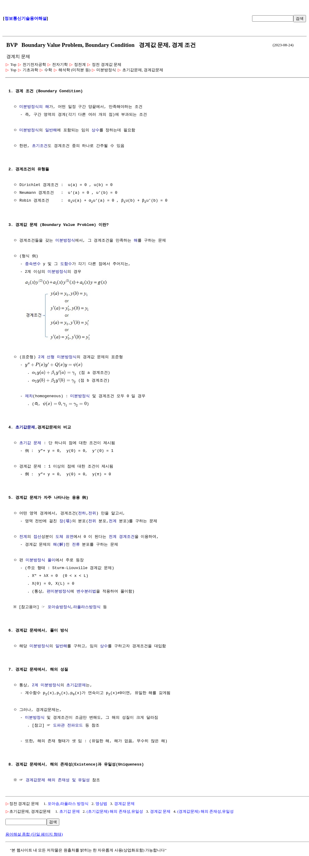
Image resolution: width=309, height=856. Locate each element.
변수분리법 (86, 591)
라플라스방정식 (88, 607)
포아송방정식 (60, 607)
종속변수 (33, 264)
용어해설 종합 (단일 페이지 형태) (34, 834)
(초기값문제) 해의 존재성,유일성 (115, 811)
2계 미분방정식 (46, 685)
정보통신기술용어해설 (26, 18)
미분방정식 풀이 (40, 560)
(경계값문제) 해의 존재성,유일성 (205, 811)
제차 (29, 396)
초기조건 (40, 146)
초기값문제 (25, 427)
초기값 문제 (30, 443)
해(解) (59, 544)
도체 (59, 536)
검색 (300, 18)
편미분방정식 (58, 591)
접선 (37, 536)
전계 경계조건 (122, 536)
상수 (95, 130)
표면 (69, 536)
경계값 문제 (124, 803)
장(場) (65, 521)
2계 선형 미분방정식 (57, 357)
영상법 (101, 803)
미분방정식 (29, 130)
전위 (92, 513)
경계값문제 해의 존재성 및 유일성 (59, 780)
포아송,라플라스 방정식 (68, 803)
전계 (113, 521)
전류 (76, 544)
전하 (82, 513)
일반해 (51, 130)
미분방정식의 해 (34, 107)
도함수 (66, 264)
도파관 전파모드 (68, 725)
